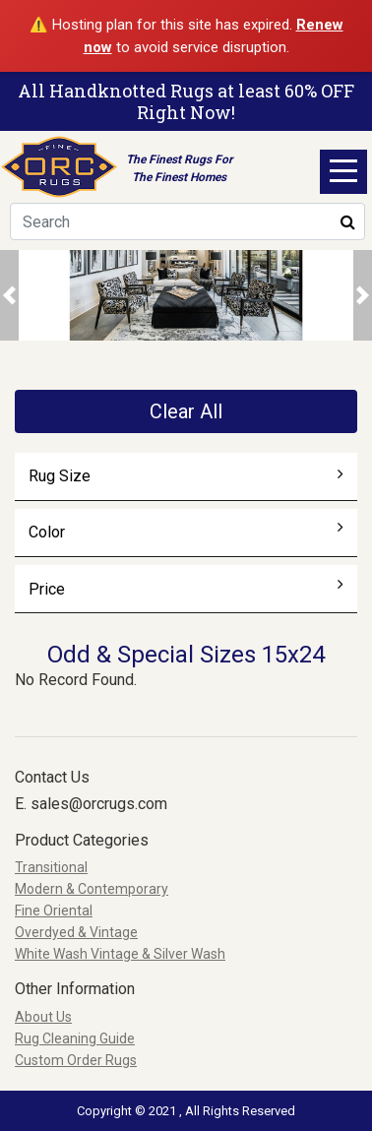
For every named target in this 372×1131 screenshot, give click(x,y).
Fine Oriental (54, 910)
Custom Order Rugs (76, 1060)
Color (186, 531)
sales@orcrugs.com (99, 803)
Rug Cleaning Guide (75, 1038)
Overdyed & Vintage (76, 932)
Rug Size (186, 475)
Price (186, 588)
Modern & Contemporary (91, 889)
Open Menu (343, 172)
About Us (43, 1017)
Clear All (186, 411)
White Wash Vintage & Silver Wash (120, 954)
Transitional (51, 867)
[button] (9, 295)
